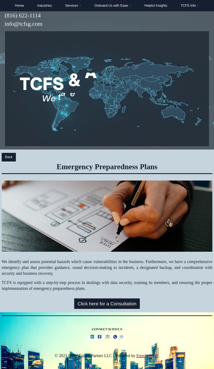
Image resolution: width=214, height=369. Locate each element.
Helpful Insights (155, 5)
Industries (44, 5)
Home (19, 5)
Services (71, 5)
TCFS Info (188, 5)
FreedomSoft (147, 355)
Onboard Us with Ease (111, 5)
